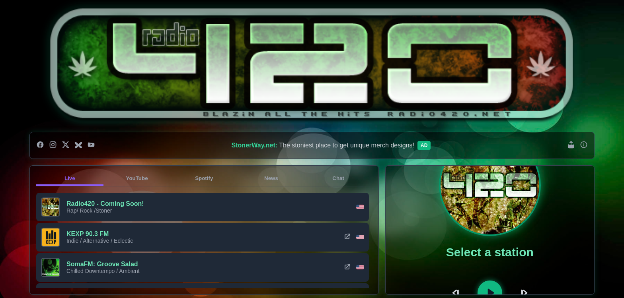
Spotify (204, 178)
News (271, 178)
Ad (424, 145)
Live (69, 178)
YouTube (137, 178)
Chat (338, 178)
